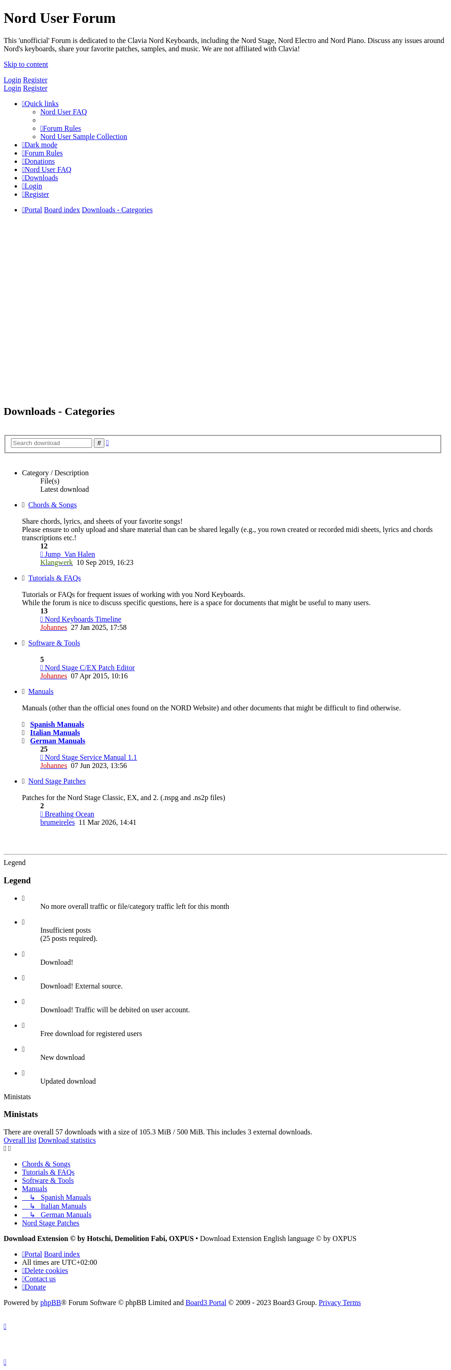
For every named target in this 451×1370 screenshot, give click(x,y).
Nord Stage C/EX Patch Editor (87, 668)
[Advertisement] (225, 332)
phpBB (50, 1302)
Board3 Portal (205, 1302)
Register (35, 80)
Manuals (41, 691)
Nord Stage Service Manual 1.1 (88, 757)
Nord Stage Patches (57, 781)
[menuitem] (63, 112)
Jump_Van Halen (67, 554)
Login (12, 80)
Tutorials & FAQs (54, 578)
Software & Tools (54, 643)
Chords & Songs (52, 505)
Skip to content (26, 64)
